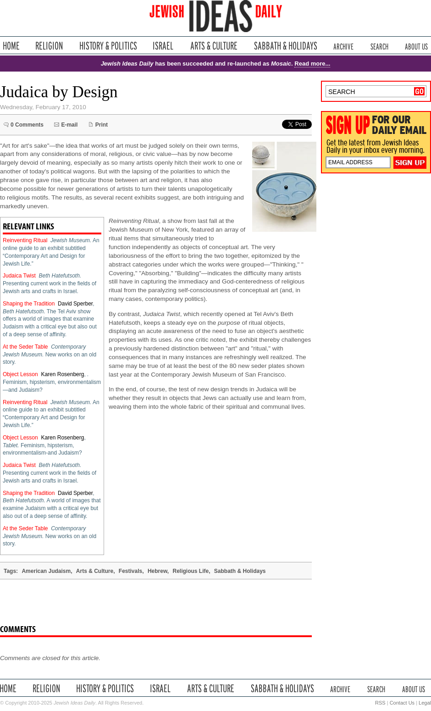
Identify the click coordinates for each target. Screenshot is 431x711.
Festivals (130, 571)
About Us (416, 46)
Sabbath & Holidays (285, 46)
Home (11, 46)
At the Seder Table (25, 347)
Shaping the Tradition (29, 303)
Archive (343, 46)
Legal (425, 702)
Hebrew (157, 571)
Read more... (312, 63)
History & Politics (108, 46)
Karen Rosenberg (62, 374)
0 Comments (27, 125)
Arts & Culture (213, 46)
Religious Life (190, 571)
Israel (163, 46)
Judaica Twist (19, 275)
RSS (380, 702)
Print (101, 125)
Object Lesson (20, 374)
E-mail (69, 125)
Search (379, 46)
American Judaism (46, 571)
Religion (49, 46)
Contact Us (402, 702)
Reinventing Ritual (25, 240)
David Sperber (75, 303)
